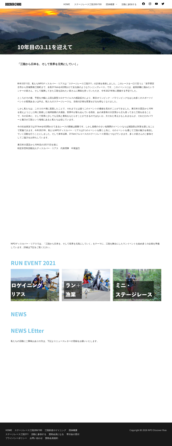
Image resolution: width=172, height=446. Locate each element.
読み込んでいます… (86, 384)
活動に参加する (129, 4)
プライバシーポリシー (16, 438)
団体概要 (110, 4)
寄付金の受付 (73, 434)
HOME (66, 4)
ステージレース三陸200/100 (88, 4)
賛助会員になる (56, 434)
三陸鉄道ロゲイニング (55, 430)
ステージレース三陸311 (16, 434)
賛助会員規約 (51, 438)
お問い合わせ (36, 438)
